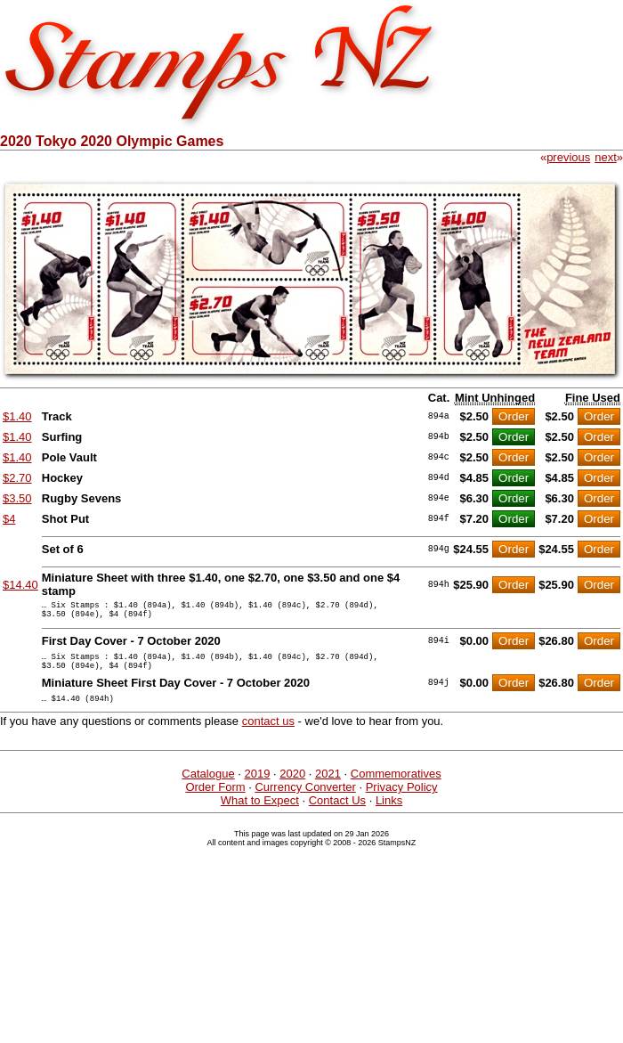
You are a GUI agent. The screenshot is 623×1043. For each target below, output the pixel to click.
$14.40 (20, 584)
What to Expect (260, 813)
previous (568, 157)
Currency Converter (305, 800)
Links (389, 813)
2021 (328, 787)
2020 (292, 787)
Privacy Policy (402, 800)
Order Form (215, 800)
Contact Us (337, 813)
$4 (9, 519)
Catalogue (208, 787)
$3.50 (17, 498)
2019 (257, 787)
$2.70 (17, 478)
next (606, 157)
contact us (268, 734)
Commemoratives (396, 787)
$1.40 (17, 416)
